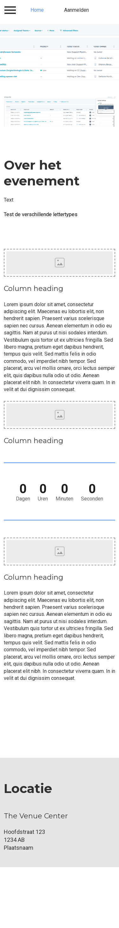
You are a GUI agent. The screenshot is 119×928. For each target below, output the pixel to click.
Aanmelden (76, 10)
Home (37, 10)
